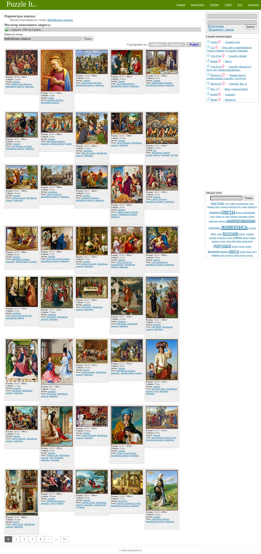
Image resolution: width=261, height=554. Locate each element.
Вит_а (214, 89)
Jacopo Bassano (123, 143)
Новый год (252, 207)
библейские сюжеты (60, 20)
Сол (213, 47)
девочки (250, 234)
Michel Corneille (89, 264)
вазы (227, 216)
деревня (210, 207)
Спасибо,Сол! (232, 42)
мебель (235, 246)
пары (217, 207)
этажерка (216, 241)
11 (64, 539)
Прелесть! (230, 99)
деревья (224, 206)
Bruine (214, 61)
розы (251, 203)
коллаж (230, 233)
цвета (234, 251)
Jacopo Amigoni (18, 438)
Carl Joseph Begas (159, 262)
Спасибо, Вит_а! (238, 83)
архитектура (235, 206)
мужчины (221, 237)
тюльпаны (242, 216)
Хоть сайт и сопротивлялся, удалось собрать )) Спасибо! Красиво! (229, 49)
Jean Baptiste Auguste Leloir (164, 437)
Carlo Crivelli (17, 524)
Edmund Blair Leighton (162, 83)
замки (236, 255)
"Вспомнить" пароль (221, 29)
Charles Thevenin (159, 199)
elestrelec (17, 313)
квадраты (229, 255)
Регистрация (216, 26)
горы (218, 216)
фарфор (60, 503)
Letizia (214, 42)
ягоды (242, 255)
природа (214, 212)
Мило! (228, 61)
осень (244, 206)
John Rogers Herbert (160, 519)
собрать (23, 90)
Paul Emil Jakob (159, 389)
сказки (248, 246)
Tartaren (16, 82)
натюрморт (214, 227)
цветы (228, 211)
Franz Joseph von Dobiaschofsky (121, 263)
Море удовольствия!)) (236, 89)
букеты (252, 237)
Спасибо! (230, 94)
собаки (251, 216)
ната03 (214, 94)
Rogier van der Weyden (22, 315)
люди (254, 252)
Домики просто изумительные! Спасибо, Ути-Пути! (226, 77)
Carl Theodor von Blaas (22, 146)
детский (212, 238)
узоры (219, 234)
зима (228, 241)
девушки (222, 245)
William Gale (52, 455)
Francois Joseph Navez (126, 453)
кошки (224, 251)
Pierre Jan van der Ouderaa (58, 259)
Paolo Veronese (88, 372)
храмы (242, 246)
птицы (243, 251)
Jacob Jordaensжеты (125, 83)
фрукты (239, 212)
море (213, 233)
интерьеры (249, 212)
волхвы (149, 155)
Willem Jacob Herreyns (22, 84)
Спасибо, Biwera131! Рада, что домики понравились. (229, 68)
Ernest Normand (89, 435)
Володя (86, 370)
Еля (155, 150)
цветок (242, 234)
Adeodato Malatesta (90, 198)
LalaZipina (87, 150)
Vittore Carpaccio (54, 194)
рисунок (236, 241)
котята (230, 238)
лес (223, 216)
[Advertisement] (232, 146)
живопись (234, 226)
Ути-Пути (216, 55)
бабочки (234, 216)
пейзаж (237, 237)
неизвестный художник (61, 143)
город (212, 216)
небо (222, 255)
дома (232, 203)
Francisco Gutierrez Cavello (129, 503)
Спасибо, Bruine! (238, 55)
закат (245, 237)
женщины (214, 251)
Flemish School (88, 502)
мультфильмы (242, 203)
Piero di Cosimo (88, 153)
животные (213, 221)
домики (215, 255)
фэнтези (222, 221)
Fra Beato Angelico (55, 100)
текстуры (217, 203)
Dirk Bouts (51, 317)
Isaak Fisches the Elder (91, 83)
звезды (157, 155)
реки (249, 251)
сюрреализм (247, 241)
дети (226, 203)
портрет (249, 255)
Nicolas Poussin (18, 198)
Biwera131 (216, 75)
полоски (252, 228)
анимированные (241, 220)
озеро (222, 241)
